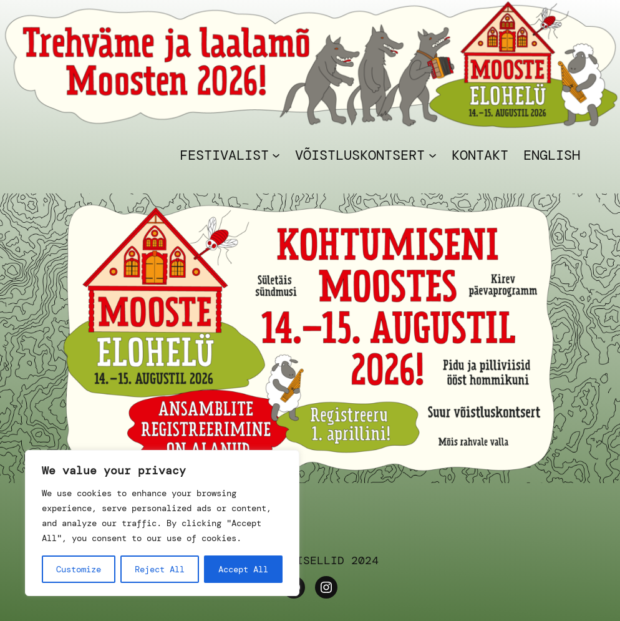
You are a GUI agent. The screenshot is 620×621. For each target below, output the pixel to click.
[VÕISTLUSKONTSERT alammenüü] (433, 155)
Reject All (160, 569)
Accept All (243, 569)
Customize (78, 569)
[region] (162, 523)
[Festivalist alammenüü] (276, 155)
